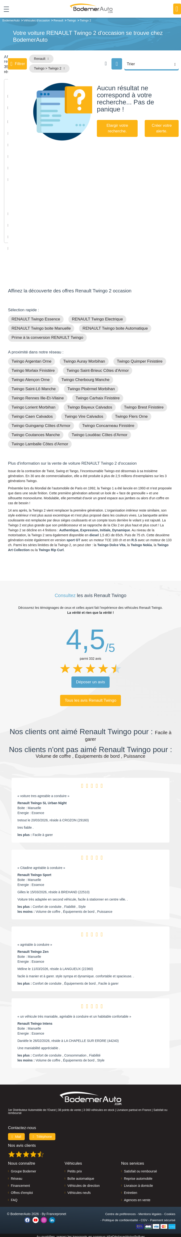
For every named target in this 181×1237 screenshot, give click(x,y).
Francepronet (56, 1211)
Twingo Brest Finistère (144, 404)
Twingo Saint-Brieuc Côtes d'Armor (97, 367)
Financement (20, 1183)
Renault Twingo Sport (34, 872)
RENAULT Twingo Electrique (97, 316)
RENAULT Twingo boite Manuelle (41, 325)
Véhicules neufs (79, 1190)
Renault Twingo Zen (33, 949)
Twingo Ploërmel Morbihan (91, 386)
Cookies (169, 1211)
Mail (16, 1134)
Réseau (16, 1175)
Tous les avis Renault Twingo (90, 697)
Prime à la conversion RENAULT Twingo (47, 334)
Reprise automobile (138, 1175)
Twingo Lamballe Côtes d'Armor (40, 441)
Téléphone (42, 1134)
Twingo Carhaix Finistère (98, 395)
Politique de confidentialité (120, 1217)
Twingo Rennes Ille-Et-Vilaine (38, 395)
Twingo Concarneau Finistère (108, 423)
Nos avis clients (22, 1142)
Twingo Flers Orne (131, 413)
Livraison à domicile (138, 1183)
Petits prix (74, 1168)
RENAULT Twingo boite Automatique (115, 325)
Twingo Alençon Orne (31, 377)
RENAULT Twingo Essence (36, 316)
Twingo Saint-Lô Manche (34, 386)
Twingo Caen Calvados (32, 413)
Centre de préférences (120, 1211)
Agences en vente (137, 1197)
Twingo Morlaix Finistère (33, 367)
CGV (144, 1217)
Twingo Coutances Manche (36, 432)
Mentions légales (150, 1211)
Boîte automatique (80, 1175)
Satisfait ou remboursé (140, 1168)
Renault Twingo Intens (34, 1021)
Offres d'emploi (22, 1190)
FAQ (14, 1197)
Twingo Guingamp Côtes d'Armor (41, 423)
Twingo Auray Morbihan (84, 358)
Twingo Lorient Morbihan (33, 404)
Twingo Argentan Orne (31, 358)
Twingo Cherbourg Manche (86, 377)
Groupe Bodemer (23, 1168)
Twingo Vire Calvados (84, 413)
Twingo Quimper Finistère (140, 358)
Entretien (130, 1190)
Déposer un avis (90, 679)
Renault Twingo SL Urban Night (42, 800)
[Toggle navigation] (4, 9)
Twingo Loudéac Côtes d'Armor (100, 432)
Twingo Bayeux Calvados (89, 404)
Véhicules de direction (83, 1183)
